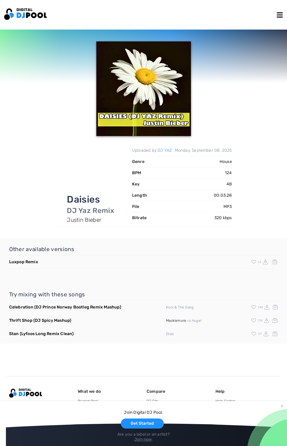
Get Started (142, 423)
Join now (143, 439)
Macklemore (176, 321)
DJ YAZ (165, 150)
